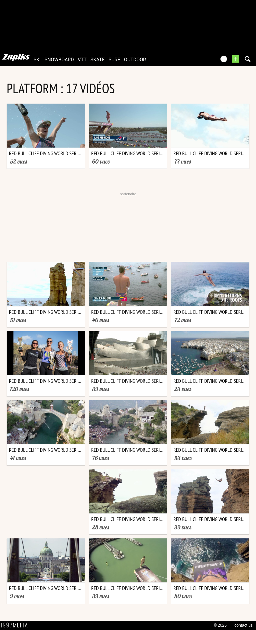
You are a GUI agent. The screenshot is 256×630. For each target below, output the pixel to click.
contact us (243, 625)
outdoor (135, 60)
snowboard (59, 60)
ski (37, 60)
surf (114, 60)
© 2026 (220, 625)
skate (97, 60)
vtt (82, 60)
